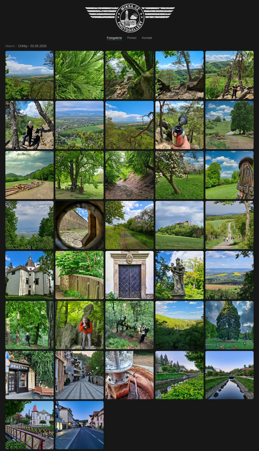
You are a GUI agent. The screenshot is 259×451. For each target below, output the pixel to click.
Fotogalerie (114, 37)
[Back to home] (130, 18)
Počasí (132, 37)
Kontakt (147, 37)
